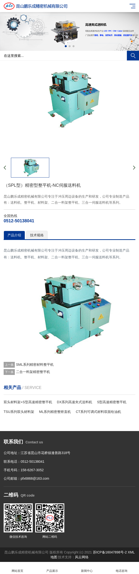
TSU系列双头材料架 (19, 412)
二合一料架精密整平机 (33, 372)
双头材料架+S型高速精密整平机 (28, 402)
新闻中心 (87, 568)
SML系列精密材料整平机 (35, 364)
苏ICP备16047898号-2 (110, 552)
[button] (66, 46)
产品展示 (52, 568)
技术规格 (37, 235)
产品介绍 (14, 235)
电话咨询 (121, 568)
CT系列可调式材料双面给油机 (98, 412)
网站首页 (17, 568)
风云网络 (82, 557)
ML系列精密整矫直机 (55, 412)
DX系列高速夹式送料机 (74, 402)
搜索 (133, 55)
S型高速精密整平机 (111, 402)
